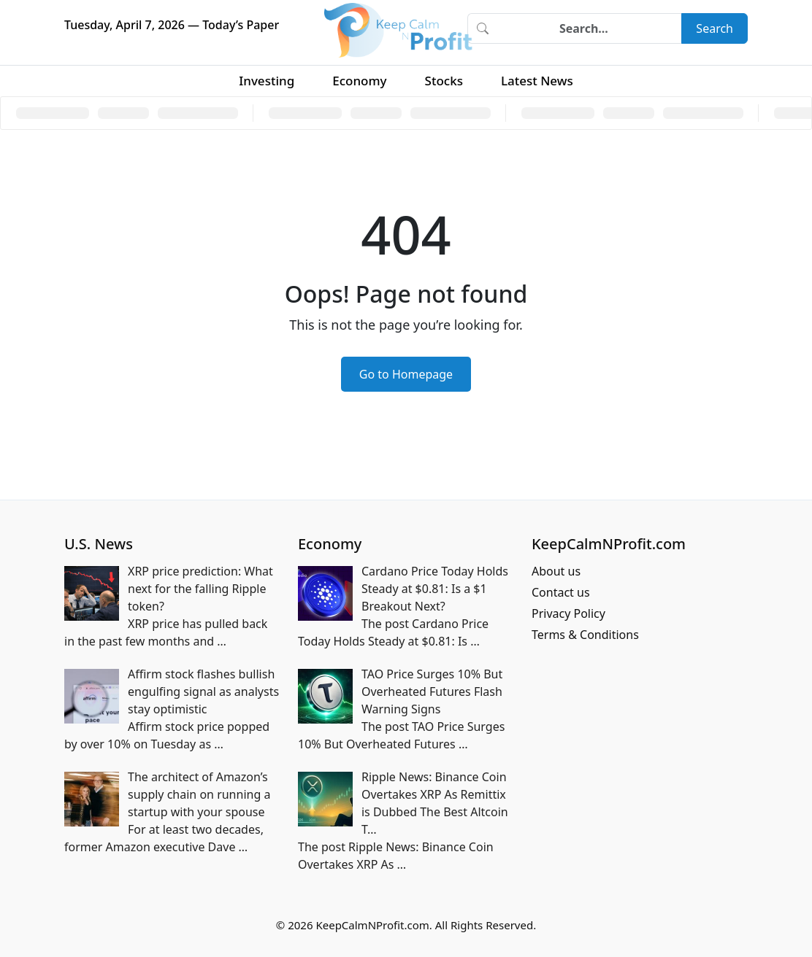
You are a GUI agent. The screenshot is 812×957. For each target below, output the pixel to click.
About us (556, 571)
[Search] (589, 28)
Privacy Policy (568, 613)
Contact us (561, 592)
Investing (266, 80)
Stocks (444, 80)
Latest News (537, 80)
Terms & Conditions (585, 635)
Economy (359, 80)
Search (714, 28)
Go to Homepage (406, 374)
